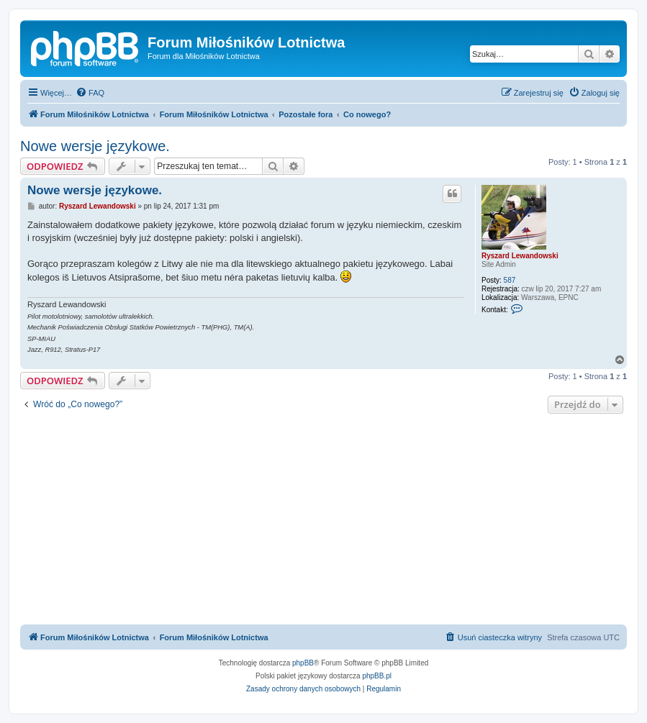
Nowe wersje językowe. (95, 146)
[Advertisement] (323, 521)
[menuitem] (90, 92)
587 (510, 280)
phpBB (303, 663)
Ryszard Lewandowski (519, 256)
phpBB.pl (377, 676)
